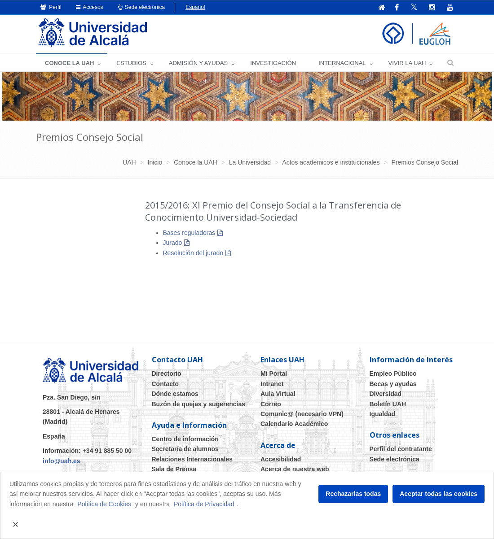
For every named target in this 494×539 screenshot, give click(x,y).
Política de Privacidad (204, 504)
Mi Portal (273, 373)
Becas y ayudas (393, 383)
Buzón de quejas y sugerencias (199, 404)
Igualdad (383, 413)
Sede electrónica (141, 7)
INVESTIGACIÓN (273, 63)
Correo (270, 404)
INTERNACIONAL (342, 63)
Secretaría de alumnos (185, 448)
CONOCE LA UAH (69, 63)
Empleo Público (393, 373)
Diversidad (386, 393)
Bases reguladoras (189, 232)
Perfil (51, 7)
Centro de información (185, 439)
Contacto (165, 383)
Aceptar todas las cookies (438, 493)
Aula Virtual (278, 393)
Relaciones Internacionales (192, 459)
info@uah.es (61, 461)
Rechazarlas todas (353, 493)
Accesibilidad (280, 459)
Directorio (166, 373)
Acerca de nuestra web (294, 469)
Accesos (89, 7)
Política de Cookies (104, 504)
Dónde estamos (175, 393)
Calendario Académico (294, 423)
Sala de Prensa (174, 469)
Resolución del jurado (193, 252)
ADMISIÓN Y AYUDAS (198, 63)
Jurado (172, 242)
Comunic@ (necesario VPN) (302, 413)
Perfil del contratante (401, 448)
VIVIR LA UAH (407, 63)
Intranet (271, 383)
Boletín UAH (388, 404)
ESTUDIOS (131, 63)
